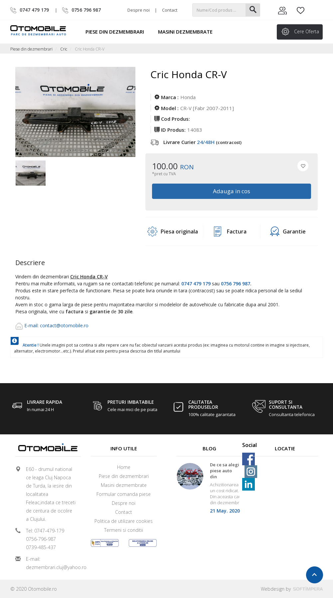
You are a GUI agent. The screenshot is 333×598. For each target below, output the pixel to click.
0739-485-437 (41, 547)
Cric (63, 49)
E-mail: (32, 325)
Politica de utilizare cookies (123, 521)
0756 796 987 (235, 283)
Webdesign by (292, 589)
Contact (169, 10)
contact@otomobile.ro (64, 325)
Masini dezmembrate (188, 31)
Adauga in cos (231, 191)
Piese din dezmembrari (117, 31)
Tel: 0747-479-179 (45, 530)
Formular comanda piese (123, 494)
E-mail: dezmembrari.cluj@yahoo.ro (51, 563)
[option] (30, 173)
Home (123, 467)
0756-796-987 (41, 539)
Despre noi (138, 10)
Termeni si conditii (123, 530)
